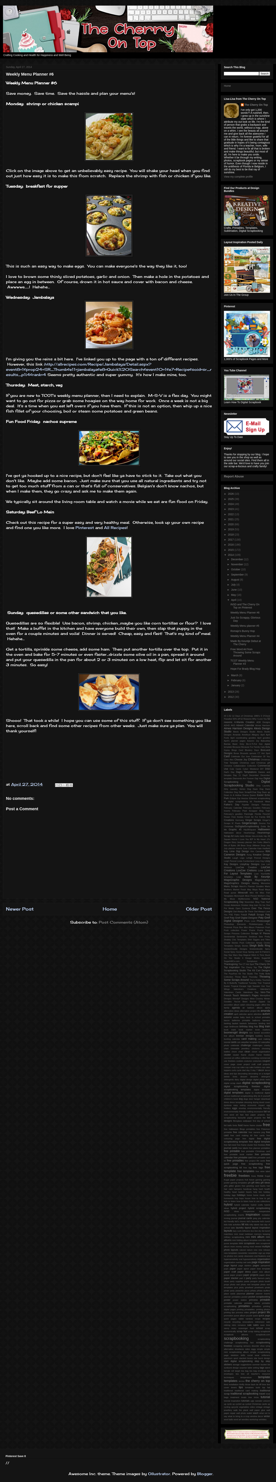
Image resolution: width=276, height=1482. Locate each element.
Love (260, 870)
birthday (243, 1026)
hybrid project (238, 1208)
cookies (239, 1061)
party (248, 1278)
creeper (227, 1067)
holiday (267, 1192)
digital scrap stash (232, 1083)
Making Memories (261, 883)
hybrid (228, 1204)
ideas (236, 1211)
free (266, 1124)
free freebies (259, 1145)
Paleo (237, 915)
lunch (267, 1231)
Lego (242, 858)
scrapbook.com (263, 1334)
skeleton (235, 1355)
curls (234, 1070)
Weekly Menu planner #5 (244, 625)
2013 (231, 691)
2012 (231, 696)
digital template (262, 1090)
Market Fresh (239, 889)
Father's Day (231, 804)
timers (234, 1387)
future (251, 1180)
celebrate (235, 1045)
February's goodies (233, 814)
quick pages (230, 1319)
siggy (253, 1349)
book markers (262, 1030)
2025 (231, 499)
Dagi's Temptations (246, 772)
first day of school (261, 1121)
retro (234, 1325)
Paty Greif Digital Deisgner (244, 918)
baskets (243, 1023)
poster (227, 1300)
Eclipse (233, 798)
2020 (231, 524)
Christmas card (247, 763)
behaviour (252, 1023)
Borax (236, 753)
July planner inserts (233, 848)
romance (242, 1325)
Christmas (254, 759)
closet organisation (261, 1052)
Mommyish (239, 896)
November (237, 564)
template (264, 1377)
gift (249, 1183)
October (236, 569)
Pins (268, 924)
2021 (231, 519)
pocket (244, 1297)
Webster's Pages (249, 995)
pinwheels (259, 1287)
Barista (227, 744)
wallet (249, 1413)
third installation (231, 1384)
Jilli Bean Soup (244, 845)
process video (242, 1312)
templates (231, 1381)
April (234, 599)
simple (260, 1349)
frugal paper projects (234, 1180)
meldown (249, 1234)
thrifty (241, 1384)
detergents (229, 1079)
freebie (230, 1175)
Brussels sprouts (248, 753)
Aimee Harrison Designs (238, 728)
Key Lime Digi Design (236, 851)
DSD (267, 769)
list (263, 1231)
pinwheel (249, 1287)
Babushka (265, 741)
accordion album (231, 1005)
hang (255, 1189)
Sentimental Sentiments (235, 937)
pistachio (239, 1291)
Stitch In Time (257, 955)
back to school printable (258, 1017)
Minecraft (243, 892)
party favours (258, 1278)
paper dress (244, 1272)
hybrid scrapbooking (259, 1208)
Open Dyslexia (242, 908)
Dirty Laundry (263, 786)
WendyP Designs (240, 998)
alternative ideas (231, 1011)
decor (261, 1070)
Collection (251, 766)
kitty (251, 1224)
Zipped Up (264, 1001)
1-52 (229, 716)
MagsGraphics (262, 880)
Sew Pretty (264, 937)
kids (226, 1224)
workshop (253, 1419)
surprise (243, 1368)
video (252, 1407)
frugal (267, 1176)
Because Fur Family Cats (253, 747)
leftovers (246, 1231)
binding (262, 1023)
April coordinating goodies (243, 738)
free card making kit (241, 1135)
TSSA (267, 961)
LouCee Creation (246, 867)
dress (226, 1102)
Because (236, 747)
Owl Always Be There (243, 911)
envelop (242, 1108)
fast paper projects (255, 1115)
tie (257, 1384)
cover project (243, 1064)
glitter (231, 1186)
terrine (242, 1381)
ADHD (227, 725)
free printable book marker (238, 1154)
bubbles (259, 1036)
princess (253, 1300)
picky (241, 1287)
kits (247, 1224)
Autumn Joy (253, 741)
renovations (247, 1322)
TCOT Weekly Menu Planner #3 (242, 662)
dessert (243, 1076)
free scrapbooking (252, 1164)
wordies (245, 1419)
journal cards (245, 1218)
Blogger (205, 1473)
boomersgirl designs (236, 1032)
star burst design (262, 1358)
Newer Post (20, 909)
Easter (260, 795)
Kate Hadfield (263, 848)
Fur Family (260, 817)
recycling (236, 1322)
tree (250, 1397)
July (233, 584)
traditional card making (246, 1390)
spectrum (228, 1358)
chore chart (237, 1052)
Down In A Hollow (232, 795)
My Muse (229, 899)
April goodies (263, 738)
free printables (235, 1160)
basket (235, 1023)
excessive (258, 1111)
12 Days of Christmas (242, 716)
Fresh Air (249, 817)
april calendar (240, 1014)
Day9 (245, 775)
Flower (227, 817)
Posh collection (231, 930)
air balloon (248, 1008)
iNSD (226, 1211)
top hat (266, 1387)
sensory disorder (251, 1346)
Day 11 (237, 775)
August (235, 579)
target (237, 1371)
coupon (266, 1061)
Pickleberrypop (256, 924)
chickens (256, 1048)
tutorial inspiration (232, 1401)
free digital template (259, 1141)
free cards (259, 1135)
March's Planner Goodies (251, 886)
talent (267, 1368)
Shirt (250, 939)
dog (241, 1099)
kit (243, 1224)
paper (233, 1268)
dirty (255, 1096)
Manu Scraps (231, 886)
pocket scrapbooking (259, 1296)
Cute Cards (235, 769)
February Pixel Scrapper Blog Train (251, 811)
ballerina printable (241, 1020)
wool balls (228, 1419)
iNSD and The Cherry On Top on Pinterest (244, 606)
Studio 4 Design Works (247, 958)
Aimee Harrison (262, 725)
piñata (253, 1291)
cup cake (240, 1067)
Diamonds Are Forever (243, 778)
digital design (246, 1079)
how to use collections (259, 1201)
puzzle (249, 1315)
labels (256, 1224)
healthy (227, 1192)
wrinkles (262, 1419)
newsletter (243, 1253)
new (256, 1250)
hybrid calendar (241, 1205)
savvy (226, 1328)
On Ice (262, 905)
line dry (258, 1231)
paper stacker (231, 1278)
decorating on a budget (259, 1074)
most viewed (255, 1246)
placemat (241, 1294)
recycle (227, 1322)
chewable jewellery (240, 1048)
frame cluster (256, 1125)
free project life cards (255, 1161)
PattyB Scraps (256, 914)
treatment (234, 1397)
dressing (248, 1102)
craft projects (263, 1064)
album (259, 1008)
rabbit (241, 1319)
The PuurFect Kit (232, 974)
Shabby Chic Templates (235, 939)
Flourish (266, 814)
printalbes (256, 1306)
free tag (247, 1168)
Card (227, 756)
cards (234, 1042)
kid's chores (240, 1221)
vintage (259, 1407)
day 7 (254, 1070)
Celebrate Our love (240, 756)
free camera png (256, 1132)
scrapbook (265, 1331)
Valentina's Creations (245, 989)
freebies (244, 1175)
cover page (229, 1064)
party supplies (236, 1281)
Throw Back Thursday (246, 977)
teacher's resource (260, 1374)
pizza (247, 1291)
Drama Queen (249, 795)
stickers (228, 1364)
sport (235, 1358)
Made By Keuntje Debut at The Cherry (245, 643)
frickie (260, 1176)
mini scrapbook (247, 1243)
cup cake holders (253, 1067)
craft (253, 1064)
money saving (242, 1246)
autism (266, 1013)
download (265, 1099)
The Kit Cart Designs (258, 970)
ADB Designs (263, 722)
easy (235, 1105)
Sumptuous (252, 961)
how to (255, 1198)
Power (244, 930)
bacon (227, 1020)
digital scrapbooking (256, 1083)
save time (265, 1325)
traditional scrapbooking (244, 1393)
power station (240, 1300)
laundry (239, 1227)
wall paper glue (257, 1410)
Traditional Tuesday (247, 983)
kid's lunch (265, 1221)
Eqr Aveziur (242, 798)
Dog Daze (252, 789)
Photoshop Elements (235, 924)
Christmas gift (263, 763)
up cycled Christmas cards (254, 1404)
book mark (230, 1030)
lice (252, 1231)
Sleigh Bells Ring (259, 945)
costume (248, 1061)
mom (232, 1246)
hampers (238, 1189)
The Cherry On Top (256, 104)
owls (249, 1262)
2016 (231, 544)
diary (237, 1079)
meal (241, 1234)
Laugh (235, 858)
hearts (249, 1192)
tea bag (244, 1371)
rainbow (249, 1319)
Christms (228, 766)
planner (250, 1293)
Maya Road (258, 889)
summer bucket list (261, 1364)
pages (256, 1265)
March (235, 675)
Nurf (268, 902)
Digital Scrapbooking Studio (247, 783)
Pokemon (260, 927)
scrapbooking (236, 1338)
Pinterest (85, 527)
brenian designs (245, 1036)
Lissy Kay (259, 861)
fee (264, 1118)
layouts (228, 1230)
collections (245, 1058)
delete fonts (230, 1076)
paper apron (243, 1269)
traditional (228, 1390)
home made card (261, 1195)
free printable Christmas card (255, 1151)
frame (246, 1125)
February (236, 680)
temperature (246, 1377)
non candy (238, 1256)
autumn (228, 1017)
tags (262, 1367)
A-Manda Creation (244, 722)
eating (242, 1105)
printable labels (252, 1303)
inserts (241, 1215)
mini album (257, 1236)
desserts (254, 1076)
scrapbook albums (236, 1334)
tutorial (265, 1397)
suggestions (246, 1364)
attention (258, 1014)
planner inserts (263, 1294)
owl (244, 1262)
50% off (236, 719)
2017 (231, 539)
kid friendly (229, 1221)
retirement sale (262, 1322)
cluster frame (239, 1055)
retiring (227, 1325)
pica (236, 1287)
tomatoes (249, 1387)
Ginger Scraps (253, 820)
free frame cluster (245, 1145)
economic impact (256, 1105)
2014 (231, 554)
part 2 (242, 1278)
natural (242, 1250)
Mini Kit (254, 893)
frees (253, 1176)
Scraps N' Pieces (260, 933)
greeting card (252, 1186)
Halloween (264, 829)
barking (227, 1023)
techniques (229, 1377)
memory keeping (262, 1234)
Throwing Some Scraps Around (247, 978)
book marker (245, 1030)
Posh (267, 927)
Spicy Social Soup (238, 952)
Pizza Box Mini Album (244, 927)
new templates (230, 1253)
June (234, 589)
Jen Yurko (257, 842)
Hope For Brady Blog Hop (245, 668)
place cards (229, 1294)
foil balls (228, 1125)
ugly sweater (256, 1401)
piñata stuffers (263, 1291)
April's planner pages (234, 741)
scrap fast (242, 1331)
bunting (227, 1039)
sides (247, 1349)
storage (236, 1364)
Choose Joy (240, 759)
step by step (262, 1361)
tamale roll (229, 1371)
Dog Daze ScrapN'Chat (245, 792)
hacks (262, 1186)
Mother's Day (264, 896)
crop (234, 1067)
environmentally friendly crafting (238, 1111)
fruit (246, 1180)
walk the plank (240, 1410)
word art (237, 1419)
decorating (243, 1074)
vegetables (244, 1407)
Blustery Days (252, 750)
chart (226, 1048)
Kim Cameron (257, 851)
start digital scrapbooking (238, 1361)
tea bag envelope (257, 1371)
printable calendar (233, 1303)
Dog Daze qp (263, 792)
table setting (253, 1368)
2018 (231, 534)
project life (264, 1312)
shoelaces (239, 1349)
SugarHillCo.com (232, 961)
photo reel (235, 1284)
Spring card (253, 952)
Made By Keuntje (257, 876)
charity (267, 1045)
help (255, 1192)
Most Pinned (251, 896)
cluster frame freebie (259, 1055)
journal (234, 1218)
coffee (237, 1058)
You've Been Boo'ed (245, 1001)
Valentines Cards (232, 992)
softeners (265, 1355)
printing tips (229, 1312)
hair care (228, 1189)
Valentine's (265, 989)
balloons (256, 1020)
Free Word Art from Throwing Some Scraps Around (245, 652)
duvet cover (264, 1102)
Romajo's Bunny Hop (242, 631)
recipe (257, 1319)
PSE (231, 915)
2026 (231, 493)
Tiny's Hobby (255, 980)
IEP (251, 839)
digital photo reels (261, 1079)
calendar (236, 1039)
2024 (231, 504)
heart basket (238, 1192)
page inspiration (261, 1262)
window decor (256, 1416)
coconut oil (229, 1058)
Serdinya (253, 937)
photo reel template (250, 1284)
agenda (236, 1007)
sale (249, 1325)
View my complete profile (238, 176)
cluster (227, 1055)
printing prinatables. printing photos (253, 1309)
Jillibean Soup (258, 845)
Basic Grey (238, 744)
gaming (258, 1180)
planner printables (232, 1297)
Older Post (199, 909)
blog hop (253, 1026)
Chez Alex (229, 759)
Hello (236, 836)
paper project (236, 1275)
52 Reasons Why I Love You (253, 719)
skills (243, 1355)
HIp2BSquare (249, 829)
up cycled (236, 1404)
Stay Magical (244, 955)
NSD (255, 899)
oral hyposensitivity (247, 1259)
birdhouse (233, 1026)
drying (255, 1102)
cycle (239, 1070)
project (253, 1312)
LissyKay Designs (249, 864)
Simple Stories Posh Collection (239, 943)
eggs (234, 1108)
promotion (228, 1315)
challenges (257, 1045)
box (251, 1033)
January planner (244, 842)
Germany (239, 820)
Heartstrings (249, 833)
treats (243, 1397)
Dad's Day (229, 772)
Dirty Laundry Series (234, 789)
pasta (246, 1281)
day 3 (248, 1070)
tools (258, 1387)
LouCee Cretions (246, 870)
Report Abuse (234, 476)
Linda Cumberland (245, 861)
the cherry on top (257, 1381)
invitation (266, 1215)
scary (233, 1328)
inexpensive (248, 1211)
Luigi (238, 877)
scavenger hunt (246, 1328)
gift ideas (265, 1182)
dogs (246, 1099)
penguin (254, 1281)
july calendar (264, 1218)
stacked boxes (246, 1358)
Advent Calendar (245, 725)
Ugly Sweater (253, 986)
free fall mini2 (230, 1145)
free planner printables (259, 1148)
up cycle (228, 1404)
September (237, 574)
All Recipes (115, 527)
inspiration (253, 1214)
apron (250, 1014)
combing (255, 1058)
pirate (267, 1287)
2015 (231, 549)
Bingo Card (237, 750)
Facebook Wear (262, 801)
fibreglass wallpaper (242, 1121)
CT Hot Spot (263, 753)
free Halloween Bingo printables (239, 1129)
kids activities (234, 1224)
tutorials (245, 1401)
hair (268, 1186)
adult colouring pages (250, 1005)
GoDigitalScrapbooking (247, 826)
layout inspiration (261, 1227)
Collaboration (239, 766)
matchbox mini (231, 1234)
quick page (264, 1315)
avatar (236, 1017)
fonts (235, 1125)
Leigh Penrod (230, 861)
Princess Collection (241, 933)
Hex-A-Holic (257, 836)
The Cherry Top (249, 967)
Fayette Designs (250, 805)
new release (264, 1250)
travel (262, 1393)
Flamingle (248, 814)
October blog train (249, 905)
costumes (257, 1061)
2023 (231, 509)
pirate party (229, 1291)
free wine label (263, 1171)
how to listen (242, 1201)
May (234, 594)
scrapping (238, 1346)
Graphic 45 (235, 829)
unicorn (266, 1401)
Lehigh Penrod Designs (258, 858)
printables (244, 1306)
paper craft (230, 1272)
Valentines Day (250, 992)
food (240, 1125)
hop (236, 1198)
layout (248, 1227)
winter (267, 1416)
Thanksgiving (231, 964)
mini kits (262, 1240)
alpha (267, 1008)
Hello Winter (245, 836)
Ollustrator (159, 1473)
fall (265, 1111)
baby (242, 1017)
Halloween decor (232, 833)
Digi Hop (259, 778)
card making (248, 1038)
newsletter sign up (256, 1253)
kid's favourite (253, 1221)
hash (261, 1189)
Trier (260, 983)
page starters (244, 1265)
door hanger (254, 1099)
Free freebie (237, 817)
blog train (264, 1026)
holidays (241, 1195)
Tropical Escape (238, 986)
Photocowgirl (263, 921)
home (249, 1195)
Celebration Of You (260, 756)
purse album (239, 1315)
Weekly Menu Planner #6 (244, 612)
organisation (263, 1259)
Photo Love (249, 921)
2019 (231, 529)
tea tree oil (242, 1374)
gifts (226, 1186)
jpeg (255, 1218)
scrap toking (254, 1331)
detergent (265, 1076)
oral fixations (260, 1256)
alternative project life (250, 1011)
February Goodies (251, 808)
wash (255, 1413)
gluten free (240, 1186)
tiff (260, 1384)
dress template (236, 1102)
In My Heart (260, 839)
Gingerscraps (249, 823)
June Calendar (250, 848)
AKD (233, 725)
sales (256, 1325)
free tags (258, 1167)
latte (233, 1228)
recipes (266, 1318)
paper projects (250, 1275)
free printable (232, 1151)
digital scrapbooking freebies (242, 1086)
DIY (262, 769)
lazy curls (237, 1231)
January (236, 685)
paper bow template (260, 1269)
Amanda (236, 735)
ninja (268, 1253)
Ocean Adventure (232, 905)
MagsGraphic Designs (238, 879)
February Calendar (233, 808)
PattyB (244, 915)
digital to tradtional (254, 1093)
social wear (253, 1355)
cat (238, 1042)
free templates (245, 1171)
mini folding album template (244, 1240)
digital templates (233, 1092)
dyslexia (227, 1105)
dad (244, 1070)
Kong (249, 855)
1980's (257, 716)
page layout (230, 1265)
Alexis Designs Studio (244, 732)
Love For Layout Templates (247, 872)
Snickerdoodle (256, 949)
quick (255, 1315)
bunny (267, 1036)
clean (247, 1051)
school (259, 1328)
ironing (227, 1218)
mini (247, 1237)
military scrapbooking (234, 1237)
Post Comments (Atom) (123, 922)
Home (110, 909)
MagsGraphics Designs (237, 883)
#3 (225, 716)
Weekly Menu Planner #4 (244, 636)
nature (250, 1250)
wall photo (241, 1413)
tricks (256, 1397)
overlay (239, 1262)
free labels (243, 1148)
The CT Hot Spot (246, 964)
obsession (248, 1256)
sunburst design (231, 1368)
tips (241, 1387)
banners (266, 1020)
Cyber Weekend (251, 769)
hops (241, 1198)
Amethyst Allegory (250, 735)
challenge (246, 1045)
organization (229, 1262)
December (237, 559)
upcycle (234, 1407)
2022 (231, 514)
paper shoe (264, 1275)
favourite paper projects (249, 1118)
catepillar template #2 (251, 1042)
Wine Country (256, 998)
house (247, 1198)
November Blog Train (255, 902)
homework (229, 1198)
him (260, 1192)
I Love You (243, 839)
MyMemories (244, 899)
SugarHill (266, 958)
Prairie (252, 930)
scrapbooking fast (244, 1342)
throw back (250, 1384)
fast (241, 1115)
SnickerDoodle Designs (235, 949)
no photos (228, 1256)
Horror (235, 839)
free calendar (240, 1132)
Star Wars (233, 955)
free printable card (243, 1157)
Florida (258, 814)
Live (263, 864)
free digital (248, 1138)
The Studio (247, 974)
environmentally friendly (258, 1108)
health (267, 1189)
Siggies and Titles (261, 939)
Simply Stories (241, 946)
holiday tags (230, 1195)
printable (265, 1299)
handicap (247, 1189)
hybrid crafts (257, 1205)
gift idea (255, 1182)
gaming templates (238, 1183)
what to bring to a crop (238, 1416)
